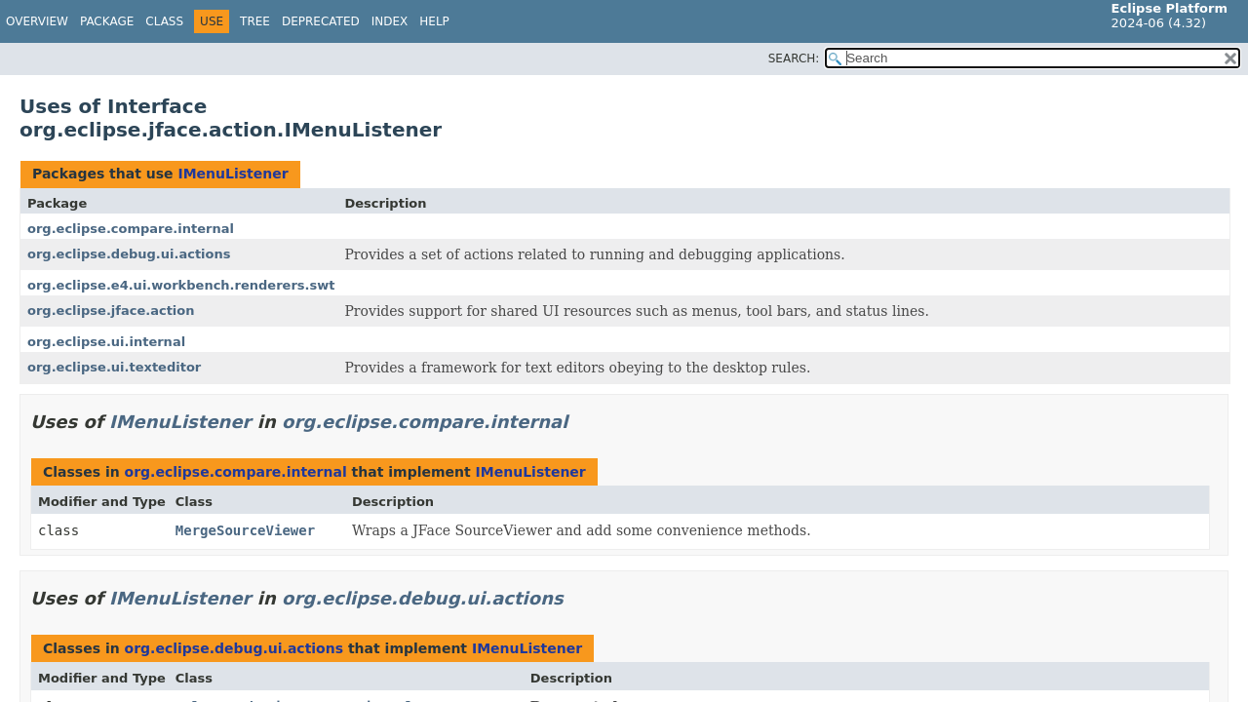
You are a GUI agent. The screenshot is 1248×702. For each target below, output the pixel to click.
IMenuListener (232, 173)
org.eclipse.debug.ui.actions (128, 254)
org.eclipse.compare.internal (130, 228)
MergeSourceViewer (245, 530)
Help (434, 21)
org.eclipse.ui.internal (106, 341)
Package (107, 21)
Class (164, 21)
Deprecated (321, 21)
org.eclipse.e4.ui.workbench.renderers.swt (180, 285)
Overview (37, 21)
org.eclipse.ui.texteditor (114, 367)
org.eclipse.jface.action (111, 310)
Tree (255, 21)
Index (390, 21)
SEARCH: (794, 58)
